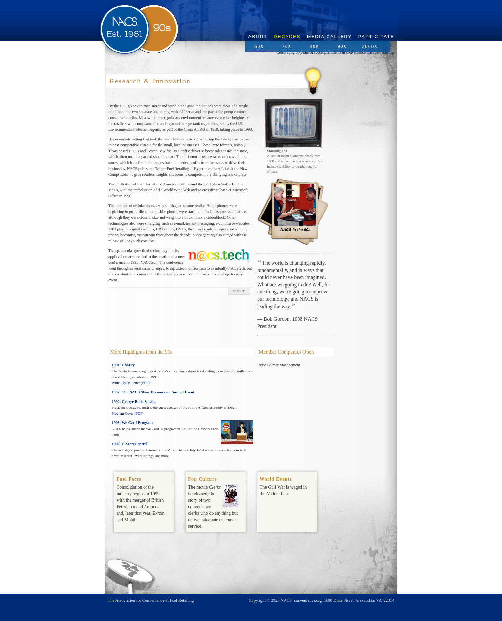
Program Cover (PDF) (128, 413)
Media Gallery (329, 36)
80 (314, 46)
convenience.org (308, 600)
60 (259, 46)
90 (342, 46)
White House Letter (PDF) (131, 383)
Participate (376, 36)
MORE (239, 291)
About (257, 36)
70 (286, 46)
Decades (287, 36)
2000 (369, 46)
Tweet (347, 8)
